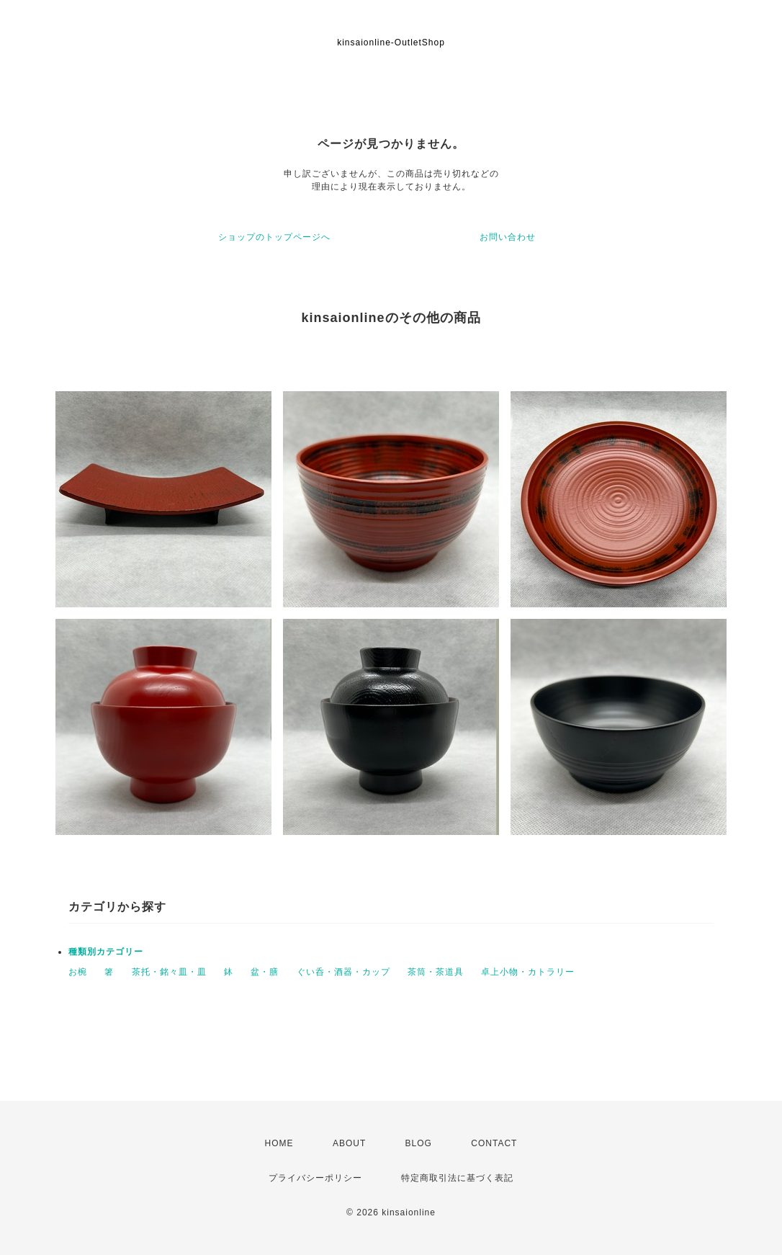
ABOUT (349, 1143)
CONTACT (494, 1143)
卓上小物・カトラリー (528, 972)
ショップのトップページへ (274, 237)
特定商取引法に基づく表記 (457, 1178)
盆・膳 (265, 972)
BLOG (418, 1143)
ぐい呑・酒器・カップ (343, 972)
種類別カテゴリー (105, 952)
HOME (279, 1143)
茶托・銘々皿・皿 (169, 972)
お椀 (77, 972)
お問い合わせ (508, 237)
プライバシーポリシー (315, 1178)
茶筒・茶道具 (436, 972)
